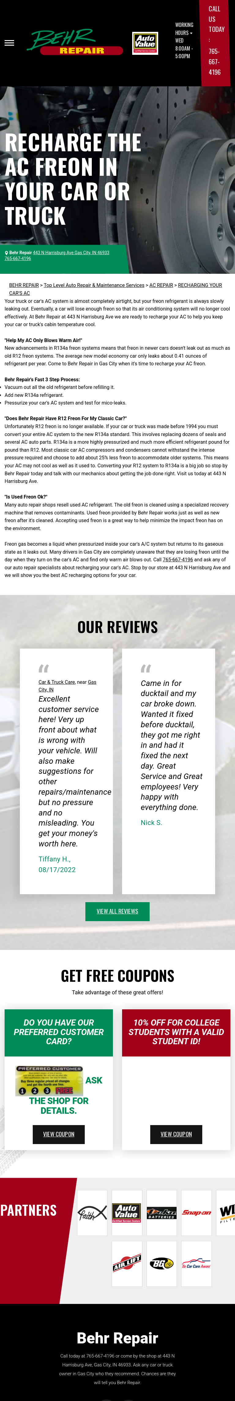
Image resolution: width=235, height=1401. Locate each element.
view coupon (58, 1133)
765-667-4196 (214, 61)
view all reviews (117, 910)
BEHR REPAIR (24, 285)
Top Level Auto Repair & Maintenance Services (94, 285)
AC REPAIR (161, 285)
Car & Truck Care (57, 682)
